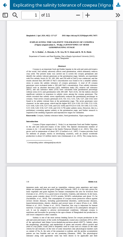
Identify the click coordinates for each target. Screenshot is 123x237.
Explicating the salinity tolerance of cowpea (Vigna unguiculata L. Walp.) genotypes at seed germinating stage (68, 5)
